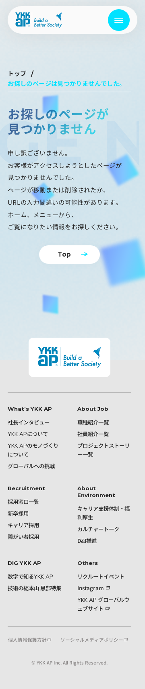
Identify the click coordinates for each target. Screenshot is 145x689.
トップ (17, 73)
